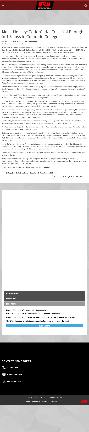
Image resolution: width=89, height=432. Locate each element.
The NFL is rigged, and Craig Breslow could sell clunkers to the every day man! (37, 321)
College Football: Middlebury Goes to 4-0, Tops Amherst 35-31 (29, 173)
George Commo (31, 41)
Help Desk (36, 401)
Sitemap (54, 401)
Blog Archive (44, 326)
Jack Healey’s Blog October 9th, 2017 (69, 177)
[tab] (44, 293)
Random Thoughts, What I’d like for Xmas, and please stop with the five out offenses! (40, 317)
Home (28, 401)
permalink (45, 167)
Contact (45, 401)
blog (28, 167)
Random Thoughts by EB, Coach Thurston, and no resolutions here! (33, 314)
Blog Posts (11, 304)
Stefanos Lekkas (16, 58)
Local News (11, 299)
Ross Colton (18, 47)
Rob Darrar (82, 64)
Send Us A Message (14, 374)
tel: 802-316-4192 (13, 367)
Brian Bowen (6, 117)
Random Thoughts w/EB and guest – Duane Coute (26, 310)
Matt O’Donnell (7, 138)
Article (22, 167)
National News (12, 294)
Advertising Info (14, 381)
